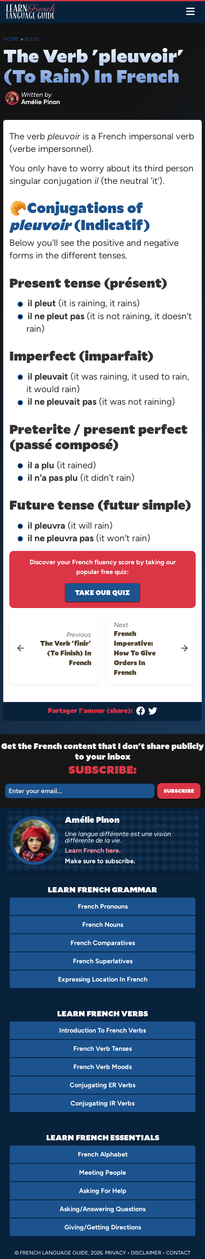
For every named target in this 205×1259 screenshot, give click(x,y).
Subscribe (179, 790)
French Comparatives (102, 943)
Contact (178, 1253)
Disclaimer (146, 1253)
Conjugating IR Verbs (102, 1103)
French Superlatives (102, 961)
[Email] (79, 791)
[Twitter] (152, 712)
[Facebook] (140, 712)
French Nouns (102, 924)
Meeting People (102, 1172)
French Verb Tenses (102, 1048)
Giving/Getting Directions (102, 1227)
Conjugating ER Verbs (102, 1085)
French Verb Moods (102, 1067)
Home (11, 39)
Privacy (115, 1253)
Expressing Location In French (102, 979)
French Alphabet (103, 1154)
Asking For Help (102, 1191)
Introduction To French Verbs (102, 1030)
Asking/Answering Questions (102, 1209)
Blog (32, 39)
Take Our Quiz (102, 592)
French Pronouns (103, 906)
